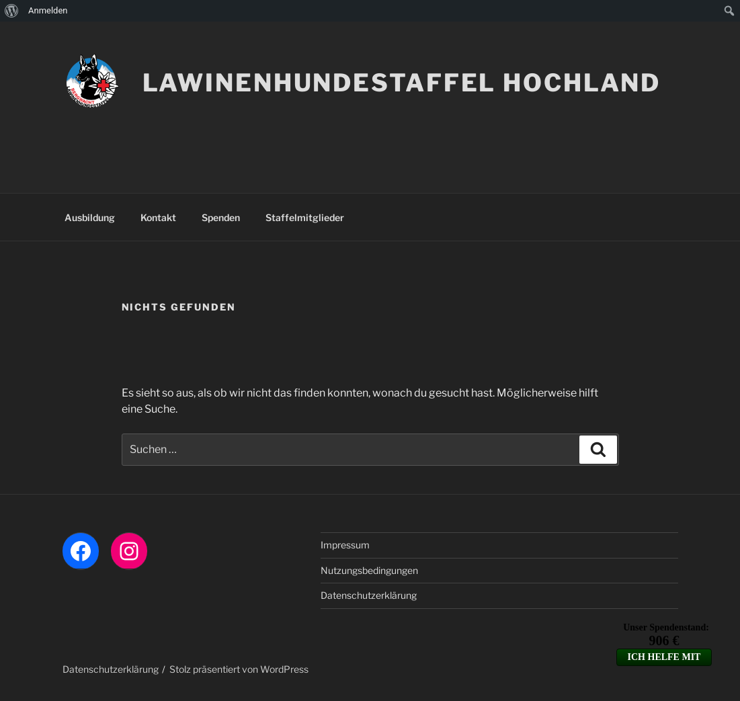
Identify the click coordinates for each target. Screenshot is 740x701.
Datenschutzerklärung (369, 595)
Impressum (345, 544)
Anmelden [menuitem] (48, 10)
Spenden (221, 217)
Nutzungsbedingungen (369, 570)
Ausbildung (90, 217)
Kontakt (158, 217)
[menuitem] (12, 11)
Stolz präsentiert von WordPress (239, 669)
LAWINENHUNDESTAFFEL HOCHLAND (401, 82)
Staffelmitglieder (304, 217)
